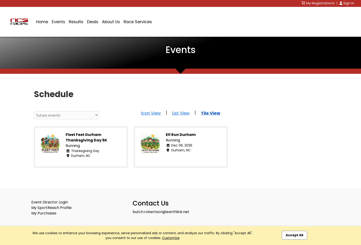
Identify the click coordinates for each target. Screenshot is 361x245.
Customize (171, 238)
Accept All (294, 235)
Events (58, 22)
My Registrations (318, 3)
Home (42, 22)
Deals (92, 22)
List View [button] (180, 113)
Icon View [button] (151, 113)
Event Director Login (49, 202)
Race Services (138, 22)
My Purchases (43, 213)
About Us (111, 22)
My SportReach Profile (51, 207)
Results (76, 22)
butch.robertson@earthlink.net (161, 211)
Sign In (346, 3)
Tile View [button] (210, 113)
